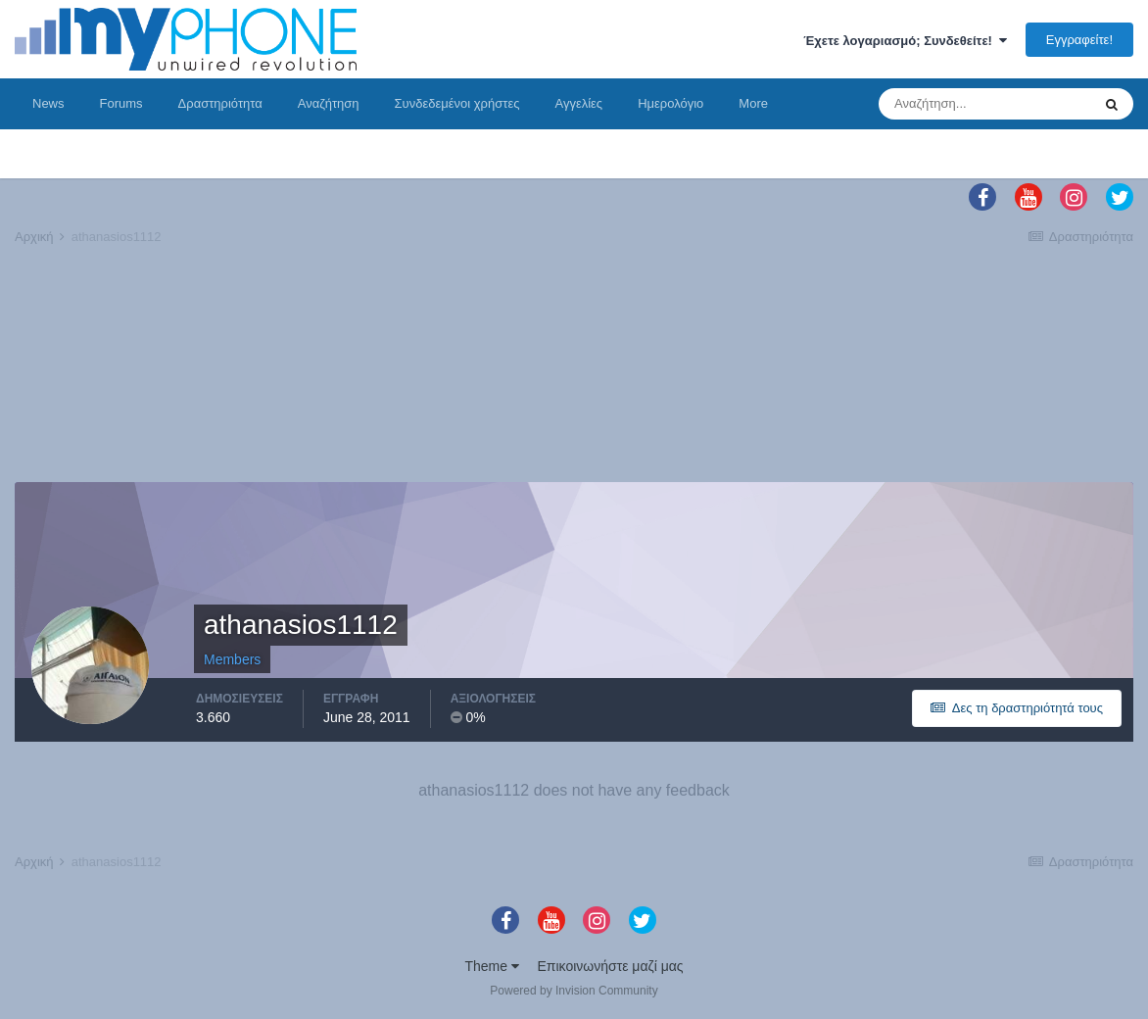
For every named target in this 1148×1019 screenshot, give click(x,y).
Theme (491, 966)
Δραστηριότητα (220, 103)
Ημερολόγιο (670, 103)
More (753, 103)
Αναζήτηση (328, 103)
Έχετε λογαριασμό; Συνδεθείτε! (905, 40)
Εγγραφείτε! (1079, 39)
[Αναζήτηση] (984, 104)
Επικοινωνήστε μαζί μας (611, 966)
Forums (121, 103)
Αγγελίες (578, 103)
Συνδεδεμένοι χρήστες (457, 103)
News (48, 103)
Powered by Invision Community (573, 990)
